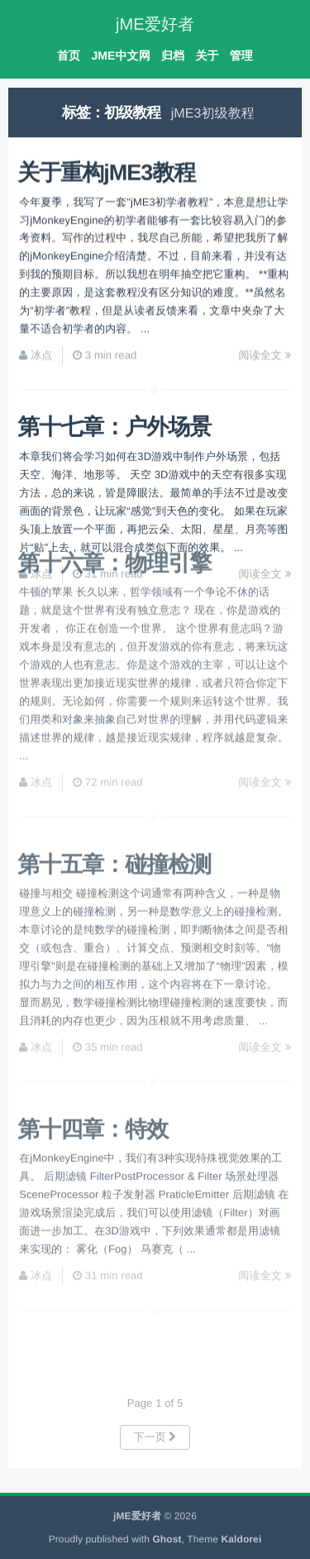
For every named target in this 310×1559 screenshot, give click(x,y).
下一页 (154, 1437)
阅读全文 (264, 349)
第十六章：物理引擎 (114, 508)
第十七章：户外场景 (114, 422)
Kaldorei (242, 1539)
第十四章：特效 (92, 1089)
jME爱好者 (155, 25)
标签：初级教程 (111, 112)
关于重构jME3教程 (106, 166)
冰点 (41, 349)
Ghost (166, 1539)
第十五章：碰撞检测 (114, 816)
